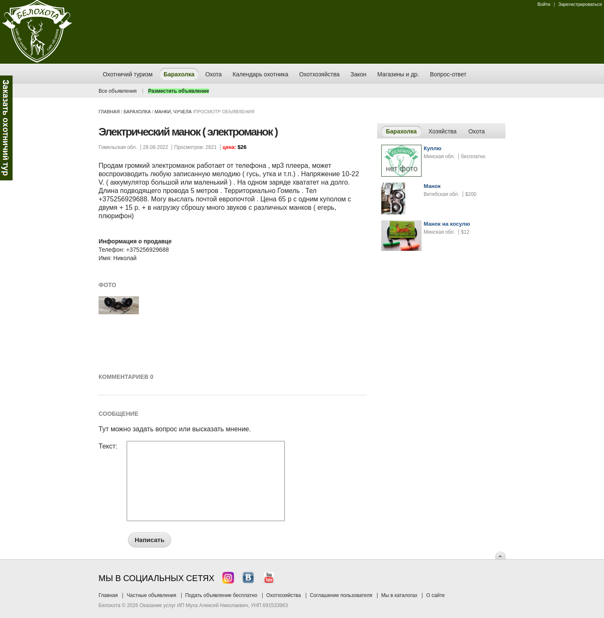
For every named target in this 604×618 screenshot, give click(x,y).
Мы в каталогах (399, 595)
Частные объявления (151, 595)
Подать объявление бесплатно (221, 595)
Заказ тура (6, 128)
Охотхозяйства (283, 595)
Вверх (500, 555)
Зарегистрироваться (580, 4)
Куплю (432, 148)
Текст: (108, 446)
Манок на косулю (447, 224)
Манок (432, 186)
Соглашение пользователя (341, 595)
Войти (543, 4)
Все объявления (118, 91)
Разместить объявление (178, 91)
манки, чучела (172, 111)
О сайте (435, 595)
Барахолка (137, 111)
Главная (109, 111)
